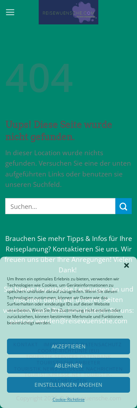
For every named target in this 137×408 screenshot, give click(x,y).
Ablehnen (69, 365)
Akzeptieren (68, 346)
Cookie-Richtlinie (69, 399)
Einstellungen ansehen (68, 384)
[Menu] (10, 12)
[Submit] (123, 206)
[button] (126, 265)
